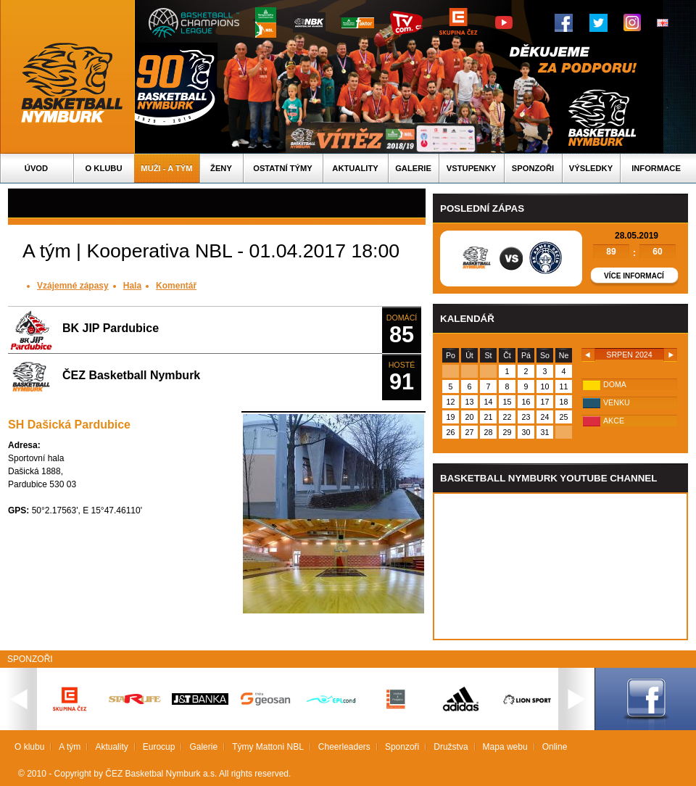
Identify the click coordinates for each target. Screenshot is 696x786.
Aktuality (355, 168)
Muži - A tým (166, 168)
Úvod (36, 168)
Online (555, 747)
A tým (69, 747)
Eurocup (159, 747)
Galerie (413, 168)
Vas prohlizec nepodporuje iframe (560, 566)
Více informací (634, 276)
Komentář (176, 286)
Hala (132, 286)
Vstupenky (471, 168)
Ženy (221, 168)
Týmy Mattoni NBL (268, 747)
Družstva (451, 747)
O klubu (104, 168)
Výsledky (591, 168)
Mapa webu (505, 747)
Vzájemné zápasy (73, 286)
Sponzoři (533, 168)
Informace (656, 168)
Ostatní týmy (282, 168)
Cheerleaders (344, 747)
